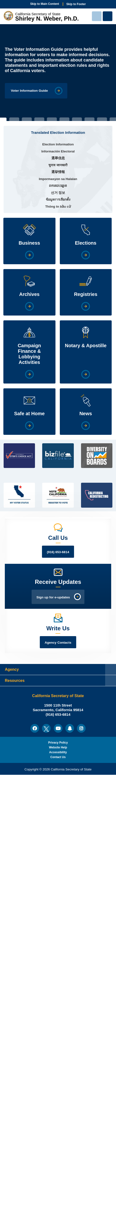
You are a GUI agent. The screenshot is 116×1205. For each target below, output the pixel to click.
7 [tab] (77, 119)
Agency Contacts (58, 642)
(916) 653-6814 (58, 552)
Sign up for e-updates (53, 597)
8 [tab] (89, 119)
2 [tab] (14, 119)
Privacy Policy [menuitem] (58, 742)
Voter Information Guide (29, 90)
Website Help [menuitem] (58, 747)
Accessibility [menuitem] (58, 752)
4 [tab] (39, 119)
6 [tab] (64, 119)
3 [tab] (27, 119)
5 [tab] (52, 119)
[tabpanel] (58, 72)
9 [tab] (102, 119)
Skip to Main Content (44, 4)
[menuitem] (34, 728)
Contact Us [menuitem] (58, 757)
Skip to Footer (76, 4)
